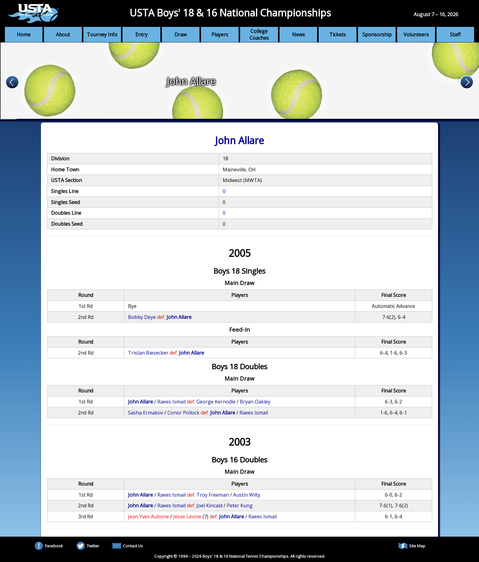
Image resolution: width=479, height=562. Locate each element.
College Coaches (259, 34)
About (63, 34)
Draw (180, 34)
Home (24, 34)
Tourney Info (102, 34)
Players (219, 34)
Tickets (337, 34)
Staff (455, 34)
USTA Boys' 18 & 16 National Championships (230, 12)
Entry (141, 34)
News (298, 34)
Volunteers (416, 34)
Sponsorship (377, 34)
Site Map (411, 545)
